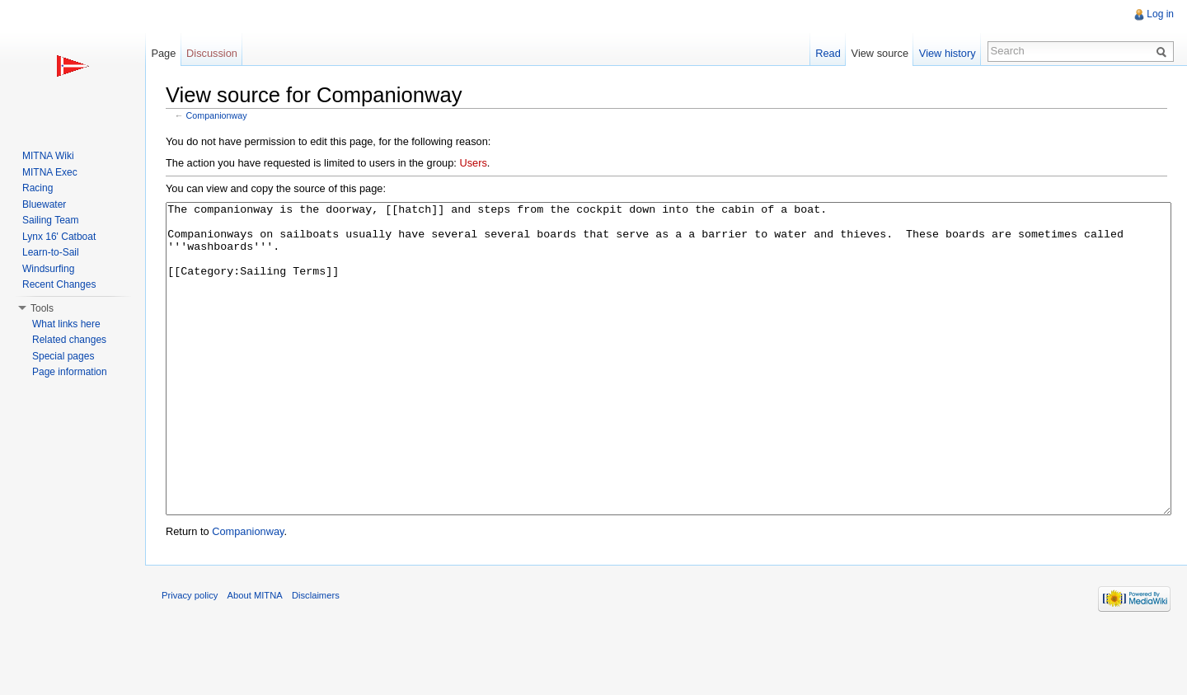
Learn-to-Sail (50, 252)
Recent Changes (59, 284)
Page (163, 53)
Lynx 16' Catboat (59, 236)
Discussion (211, 53)
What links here (66, 324)
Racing (37, 188)
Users (472, 163)
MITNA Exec (49, 172)
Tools (42, 308)
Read (828, 53)
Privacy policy (190, 657)
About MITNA (255, 657)
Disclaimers (316, 657)
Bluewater (44, 204)
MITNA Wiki (48, 156)
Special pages (63, 356)
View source (880, 53)
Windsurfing (48, 269)
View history (947, 53)
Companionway (216, 115)
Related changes (69, 339)
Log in (1160, 14)
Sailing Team (50, 220)
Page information (69, 372)
